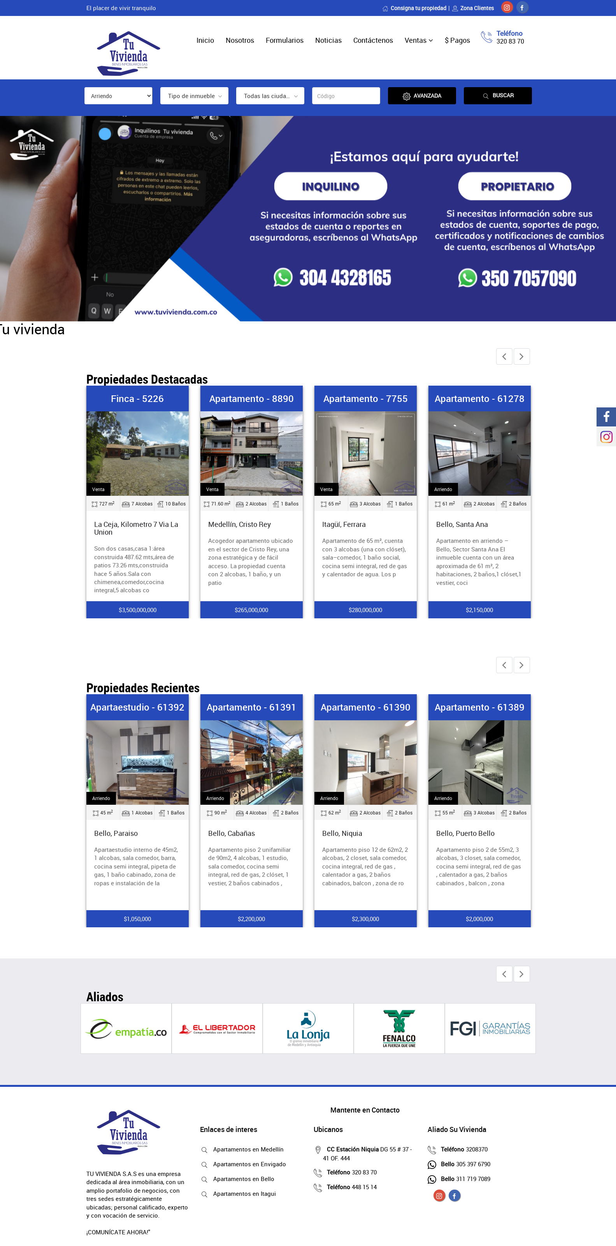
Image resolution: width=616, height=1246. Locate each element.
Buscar (498, 95)
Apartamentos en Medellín (246, 1149)
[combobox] (194, 95)
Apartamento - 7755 (365, 398)
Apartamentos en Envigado (247, 1164)
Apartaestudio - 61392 (137, 707)
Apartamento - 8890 (251, 398)
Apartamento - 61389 (480, 707)
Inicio (205, 40)
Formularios (285, 40)
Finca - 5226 (137, 398)
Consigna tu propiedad (414, 8)
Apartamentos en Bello (241, 1179)
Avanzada (422, 96)
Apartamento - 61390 (366, 707)
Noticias (328, 40)
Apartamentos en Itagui (242, 1193)
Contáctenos (373, 40)
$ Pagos (457, 40)
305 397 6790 (463, 1164)
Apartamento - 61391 (252, 707)
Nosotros (240, 40)
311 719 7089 (463, 1179)
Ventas (415, 40)
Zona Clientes (473, 8)
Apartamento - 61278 (480, 398)
